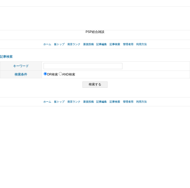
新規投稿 (88, 44)
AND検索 (67, 74)
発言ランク (73, 44)
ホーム (47, 44)
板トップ (59, 44)
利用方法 (141, 44)
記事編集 (101, 44)
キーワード (21, 66)
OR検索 (51, 74)
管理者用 (128, 44)
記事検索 (115, 44)
